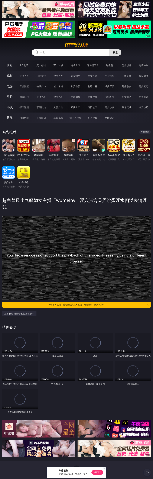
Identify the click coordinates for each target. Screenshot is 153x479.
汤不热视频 (75, 117)
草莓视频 (58, 117)
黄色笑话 (126, 107)
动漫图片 (75, 96)
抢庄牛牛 (143, 65)
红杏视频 (92, 117)
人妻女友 (58, 107)
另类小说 (109, 107)
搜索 (115, 52)
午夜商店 (41, 117)
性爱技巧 (143, 107)
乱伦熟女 (126, 86)
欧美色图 (58, 96)
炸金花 (109, 65)
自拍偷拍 (41, 75)
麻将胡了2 (92, 65)
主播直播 (126, 75)
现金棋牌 (126, 65)
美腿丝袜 (92, 96)
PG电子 (24, 65)
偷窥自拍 (24, 96)
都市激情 (24, 107)
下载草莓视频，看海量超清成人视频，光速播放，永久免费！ (98, 304)
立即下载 (97, 472)
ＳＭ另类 (143, 75)
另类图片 (143, 96)
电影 (10, 86)
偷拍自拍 (41, 86)
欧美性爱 (75, 86)
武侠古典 (75, 107)
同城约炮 (24, 117)
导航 (10, 118)
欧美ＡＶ (58, 75)
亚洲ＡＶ (24, 75)
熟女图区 (126, 96)
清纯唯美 (109, 96)
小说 (10, 107)
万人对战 (58, 65)
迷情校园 (92, 107)
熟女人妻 (92, 75)
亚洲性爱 (24, 86)
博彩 (10, 65)
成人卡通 (58, 86)
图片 (10, 97)
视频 (10, 76)
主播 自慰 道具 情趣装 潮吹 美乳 (19, 313)
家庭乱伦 (41, 107)
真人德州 (41, 65)
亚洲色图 (41, 96)
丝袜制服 (109, 75)
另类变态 (143, 86)
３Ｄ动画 (75, 75)
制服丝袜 (92, 86)
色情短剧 (109, 117)
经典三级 (109, 86)
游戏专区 (75, 65)
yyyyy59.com (76, 45)
